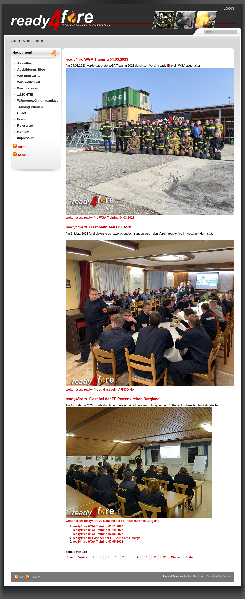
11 (155, 557)
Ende (189, 557)
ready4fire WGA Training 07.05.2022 (98, 541)
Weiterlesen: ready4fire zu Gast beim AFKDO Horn (101, 389)
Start (70, 557)
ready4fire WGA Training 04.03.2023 (97, 59)
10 (146, 557)
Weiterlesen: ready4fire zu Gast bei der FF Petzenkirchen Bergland (112, 521)
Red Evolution (196, 576)
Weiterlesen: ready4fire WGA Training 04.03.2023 (100, 217)
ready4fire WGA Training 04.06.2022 (98, 534)
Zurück (82, 557)
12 (164, 557)
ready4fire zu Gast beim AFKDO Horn (98, 227)
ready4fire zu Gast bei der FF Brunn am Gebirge (106, 538)
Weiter (175, 557)
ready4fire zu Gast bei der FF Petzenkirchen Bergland (113, 399)
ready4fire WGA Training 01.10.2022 (98, 530)
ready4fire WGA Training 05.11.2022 (98, 526)
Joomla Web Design (219, 576)
